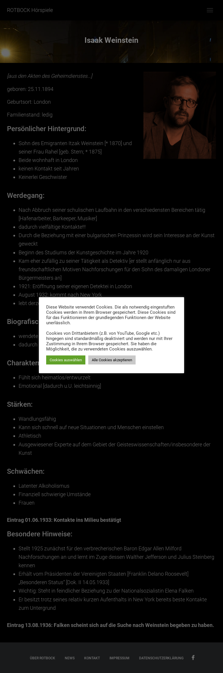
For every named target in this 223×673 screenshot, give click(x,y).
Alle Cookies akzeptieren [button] (112, 360)
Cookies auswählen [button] (66, 360)
